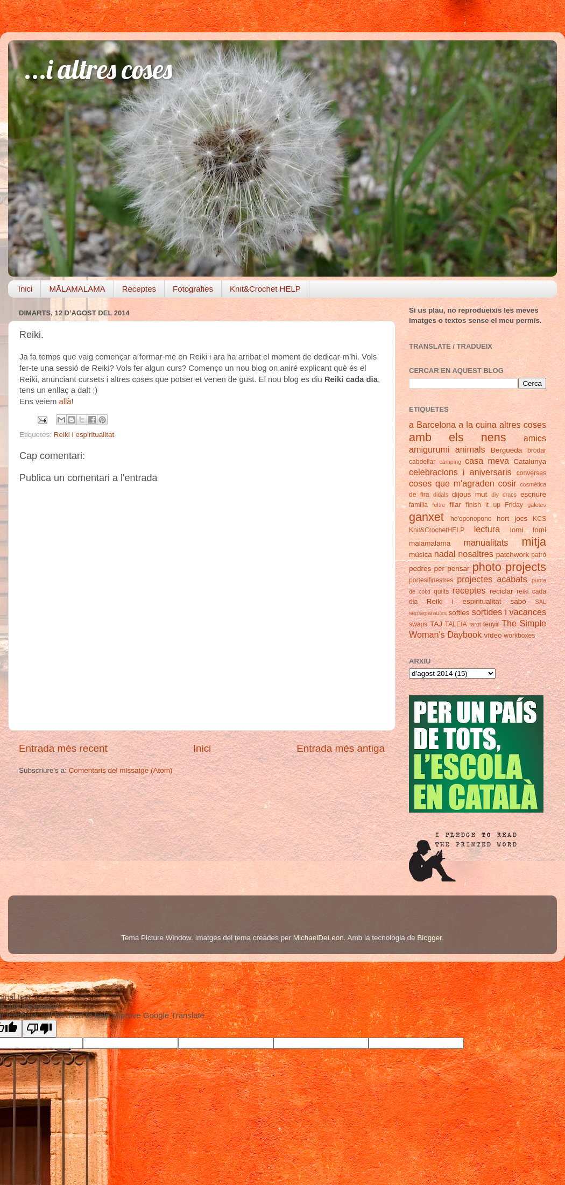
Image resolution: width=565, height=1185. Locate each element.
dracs (510, 494)
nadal (445, 554)
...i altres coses (98, 69)
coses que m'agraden (452, 483)
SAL (540, 601)
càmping (450, 462)
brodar (536, 450)
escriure (533, 494)
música (420, 555)
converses (531, 473)
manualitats (486, 542)
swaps (418, 624)
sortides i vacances (509, 612)
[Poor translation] (39, 1029)
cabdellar (422, 461)
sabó (518, 601)
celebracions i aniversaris (460, 472)
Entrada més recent (63, 748)
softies (459, 613)
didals (440, 494)
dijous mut (469, 494)
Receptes (139, 288)
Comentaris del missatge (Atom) (121, 770)
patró (538, 555)
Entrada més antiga (340, 748)
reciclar (501, 591)
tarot (475, 624)
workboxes (519, 635)
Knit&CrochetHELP (436, 530)
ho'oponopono (471, 519)
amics (535, 438)
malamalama (429, 543)
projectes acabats (492, 579)
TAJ (436, 624)
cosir (507, 483)
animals (470, 449)
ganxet (426, 517)
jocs (520, 518)
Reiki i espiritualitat (84, 435)
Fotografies (193, 288)
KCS (539, 519)
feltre (438, 505)
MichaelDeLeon (318, 938)
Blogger (429, 938)
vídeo (493, 635)
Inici (25, 288)
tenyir (491, 624)
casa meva (487, 460)
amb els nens (457, 437)
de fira (419, 494)
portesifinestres (431, 580)
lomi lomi (528, 530)
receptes (469, 590)
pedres (420, 569)
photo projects (509, 567)
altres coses (522, 424)
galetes (536, 505)
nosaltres (475, 554)
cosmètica (533, 484)
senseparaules (428, 613)
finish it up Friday (494, 505)
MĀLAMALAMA (77, 288)
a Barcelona (432, 424)
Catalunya (529, 461)
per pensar (452, 569)
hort (503, 518)
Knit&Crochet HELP (265, 288)
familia (418, 505)
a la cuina (477, 424)
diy (495, 494)
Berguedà (506, 450)
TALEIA (456, 624)
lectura (487, 529)
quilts (441, 591)
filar (455, 504)
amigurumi (429, 449)
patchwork (512, 555)
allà (65, 401)
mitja (533, 541)
